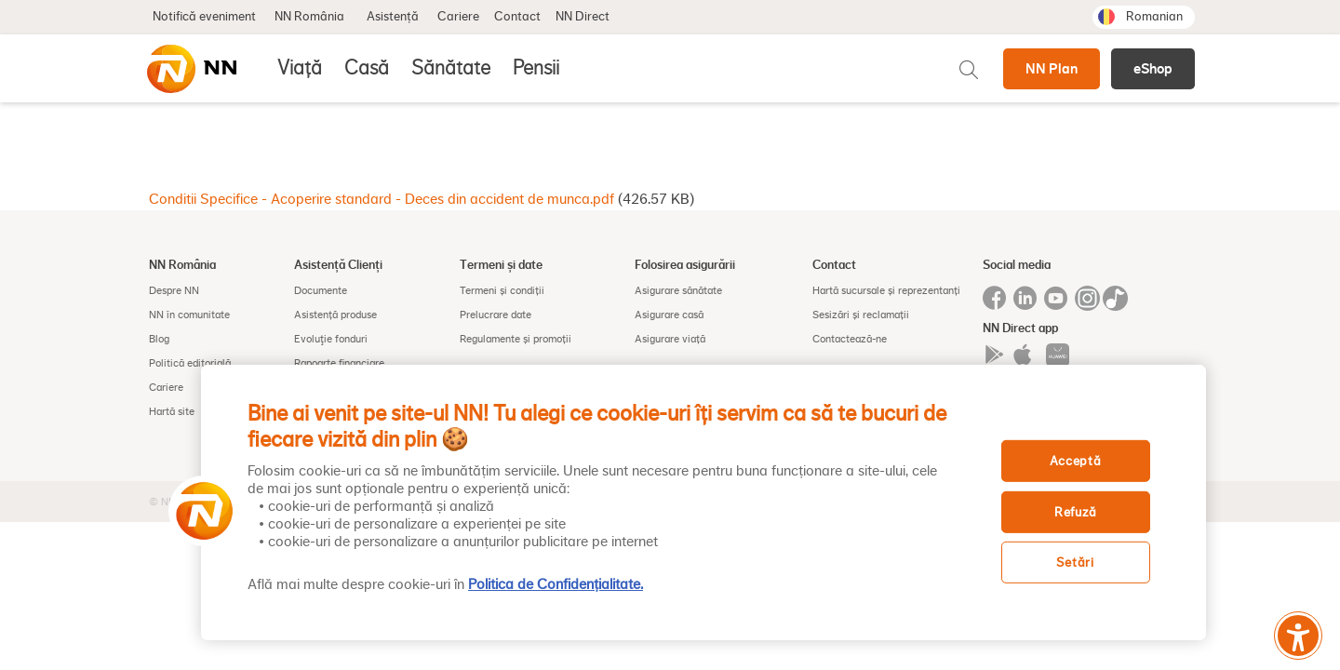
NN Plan (1051, 68)
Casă (366, 68)
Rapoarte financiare (339, 362)
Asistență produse (335, 314)
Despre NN (174, 290)
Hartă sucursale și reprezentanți (886, 290)
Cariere (458, 16)
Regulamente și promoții (515, 338)
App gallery (1057, 355)
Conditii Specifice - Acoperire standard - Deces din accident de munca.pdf (381, 199)
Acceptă (1076, 461)
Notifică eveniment (204, 16)
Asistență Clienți (338, 264)
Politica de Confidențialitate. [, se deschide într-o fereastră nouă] (555, 584)
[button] (198, 511)
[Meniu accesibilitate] (1298, 635)
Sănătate (450, 68)
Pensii (536, 68)
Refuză (1075, 512)
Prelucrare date (495, 314)
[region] (703, 502)
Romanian (1154, 16)
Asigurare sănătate (678, 290)
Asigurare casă (669, 314)
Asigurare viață (670, 338)
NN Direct (583, 16)
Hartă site (171, 411)
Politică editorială (190, 362)
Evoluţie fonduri (331, 338)
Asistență (393, 16)
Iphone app (1026, 355)
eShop (1152, 68)
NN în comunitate (189, 314)
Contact (517, 16)
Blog (159, 338)
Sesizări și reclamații (860, 314)
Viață (299, 68)
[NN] (190, 69)
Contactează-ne (849, 338)
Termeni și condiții (502, 290)
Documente (320, 290)
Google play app (994, 355)
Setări (1074, 563)
